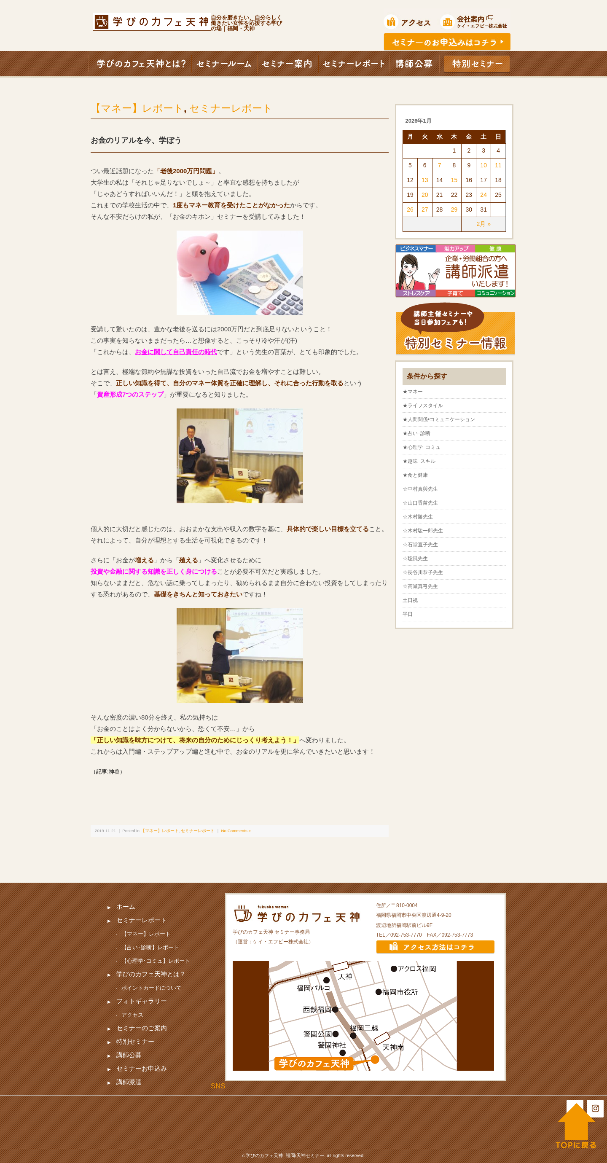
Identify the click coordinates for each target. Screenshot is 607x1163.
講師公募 (129, 1054)
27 (425, 209)
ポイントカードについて (151, 988)
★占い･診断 (416, 433)
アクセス (132, 1015)
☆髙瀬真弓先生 (420, 586)
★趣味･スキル (419, 461)
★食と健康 (415, 475)
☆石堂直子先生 (420, 545)
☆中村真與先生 (420, 489)
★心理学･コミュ (421, 447)
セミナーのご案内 (141, 1027)
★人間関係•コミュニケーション (439, 419)
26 (410, 209)
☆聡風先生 (415, 558)
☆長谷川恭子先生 (423, 572)
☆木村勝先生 (418, 517)
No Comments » (236, 830)
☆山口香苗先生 (420, 503)
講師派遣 (129, 1081)
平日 (408, 614)
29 (454, 209)
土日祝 (410, 600)
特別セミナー (135, 1041)
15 (454, 180)
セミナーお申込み (141, 1068)
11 (498, 165)
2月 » (483, 223)
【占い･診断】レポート (150, 947)
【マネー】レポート (137, 108)
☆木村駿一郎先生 (423, 531)
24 (483, 194)
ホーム (125, 906)
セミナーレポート (231, 108)
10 (483, 165)
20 (425, 194)
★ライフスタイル (423, 405)
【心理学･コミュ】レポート (155, 961)
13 (425, 180)
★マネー (413, 392)
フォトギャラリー (141, 1001)
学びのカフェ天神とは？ (151, 974)
